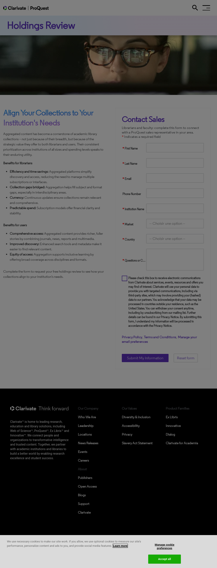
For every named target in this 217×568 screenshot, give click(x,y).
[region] (108, 551)
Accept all (164, 559)
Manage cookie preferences (164, 546)
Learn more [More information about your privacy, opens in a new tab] (120, 545)
